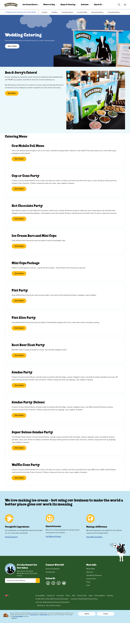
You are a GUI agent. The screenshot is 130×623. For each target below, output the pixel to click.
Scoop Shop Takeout (114, 12)
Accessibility (40, 596)
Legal (91, 596)
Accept (105, 614)
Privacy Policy (43, 614)
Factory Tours (91, 579)
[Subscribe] (38, 580)
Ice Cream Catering (67, 12)
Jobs (88, 585)
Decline (87, 614)
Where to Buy (49, 4)
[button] (7, 595)
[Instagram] (53, 583)
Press (88, 582)
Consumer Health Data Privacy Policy (84, 599)
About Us (98, 4)
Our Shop (44, 12)
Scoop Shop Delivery (97, 12)
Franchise (60, 596)
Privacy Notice (100, 596)
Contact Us (51, 596)
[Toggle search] (119, 4)
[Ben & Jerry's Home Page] (11, 5)
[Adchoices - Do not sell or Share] (80, 605)
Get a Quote (12, 46)
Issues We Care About (94, 537)
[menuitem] (30, 5)
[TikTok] (58, 583)
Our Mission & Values (53, 536)
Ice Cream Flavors (30, 4)
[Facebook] (48, 583)
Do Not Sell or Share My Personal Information (51, 599)
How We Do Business (94, 575)
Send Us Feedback (53, 569)
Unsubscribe (50, 572)
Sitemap (110, 596)
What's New (90, 569)
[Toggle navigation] (125, 4)
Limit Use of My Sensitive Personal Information (52, 602)
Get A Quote (19, 159)
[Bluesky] (64, 583)
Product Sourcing (11, 537)
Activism (85, 4)
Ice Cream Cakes (82, 12)
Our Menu (54, 12)
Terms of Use (82, 596)
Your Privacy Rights (18, 616)
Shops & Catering (68, 4)
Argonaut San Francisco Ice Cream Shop (21, 12)
